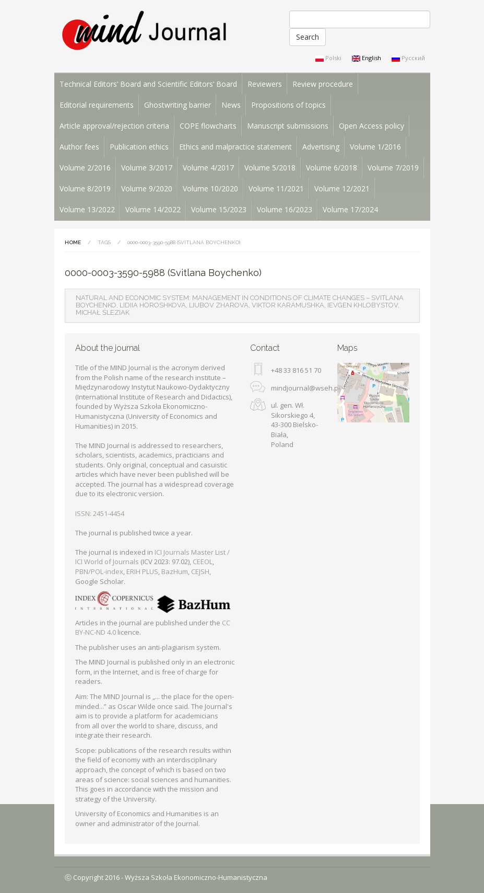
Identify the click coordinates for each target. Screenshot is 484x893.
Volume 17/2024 (350, 209)
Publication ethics (139, 147)
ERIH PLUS (142, 571)
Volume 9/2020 (146, 188)
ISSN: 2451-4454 (99, 513)
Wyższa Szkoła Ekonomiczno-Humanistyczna (196, 877)
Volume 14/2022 (153, 209)
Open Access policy (371, 126)
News (231, 105)
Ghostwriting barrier (177, 105)
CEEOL (203, 561)
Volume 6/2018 (331, 168)
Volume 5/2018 (270, 168)
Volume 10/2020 (210, 188)
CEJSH (200, 571)
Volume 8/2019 (85, 188)
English (366, 58)
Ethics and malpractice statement (235, 147)
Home (73, 242)
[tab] (242, 305)
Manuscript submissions (287, 126)
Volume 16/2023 (284, 209)
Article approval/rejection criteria (114, 126)
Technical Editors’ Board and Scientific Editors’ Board (148, 84)
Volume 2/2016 (85, 168)
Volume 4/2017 (208, 168)
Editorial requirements (97, 105)
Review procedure (322, 84)
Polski (328, 58)
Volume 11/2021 (276, 188)
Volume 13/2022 (87, 209)
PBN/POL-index (99, 571)
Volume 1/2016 (375, 147)
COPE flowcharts (208, 126)
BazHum (174, 571)
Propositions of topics (288, 105)
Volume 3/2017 (146, 168)
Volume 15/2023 (218, 209)
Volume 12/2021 (342, 188)
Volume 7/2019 (393, 168)
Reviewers (264, 84)
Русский (408, 58)
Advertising (320, 147)
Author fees (79, 147)
